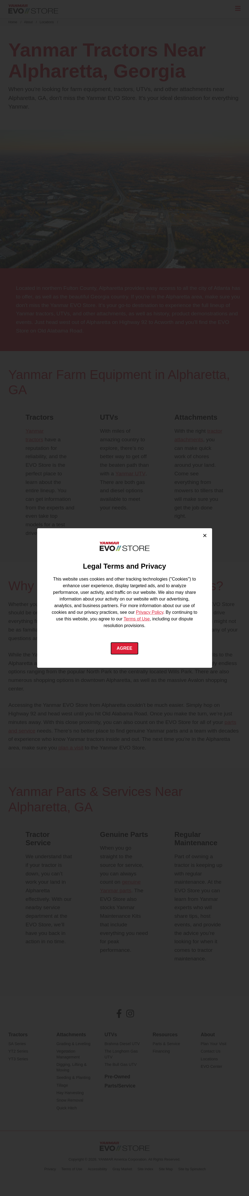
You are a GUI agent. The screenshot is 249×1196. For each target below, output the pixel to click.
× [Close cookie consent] (205, 535)
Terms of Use (137, 619)
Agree (124, 648)
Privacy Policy (149, 612)
